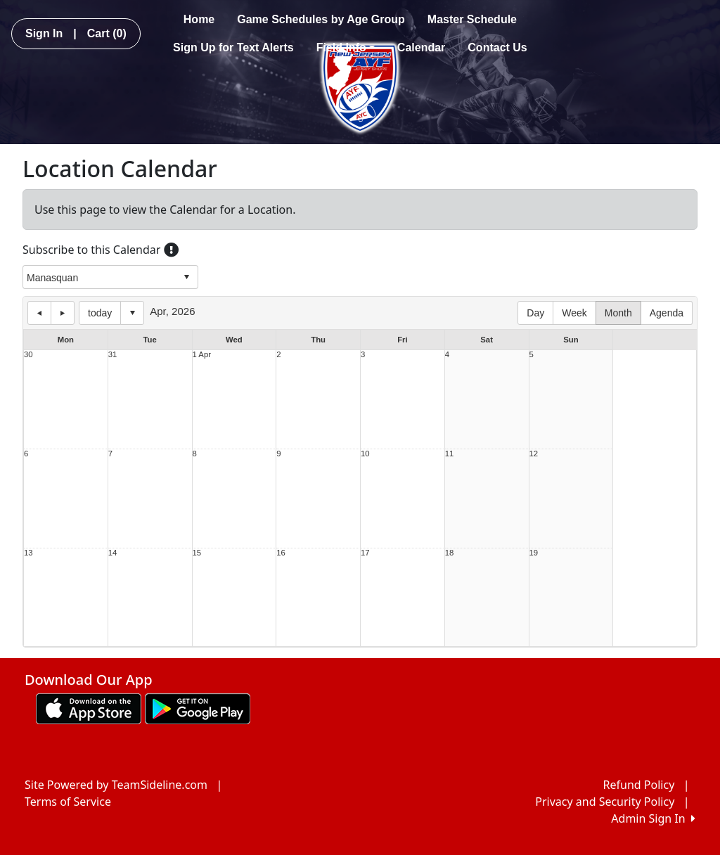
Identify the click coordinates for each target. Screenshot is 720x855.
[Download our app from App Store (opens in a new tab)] (88, 707)
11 (449, 454)
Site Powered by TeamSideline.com (116, 784)
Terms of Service (68, 801)
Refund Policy (639, 784)
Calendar (421, 47)
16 (280, 553)
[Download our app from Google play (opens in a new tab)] (197, 707)
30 (28, 355)
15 (197, 553)
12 (534, 454)
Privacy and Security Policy (604, 801)
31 (112, 355)
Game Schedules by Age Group (321, 19)
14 (112, 553)
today (100, 313)
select (186, 277)
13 (28, 553)
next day (63, 313)
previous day (39, 313)
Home (199, 19)
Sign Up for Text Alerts (233, 47)
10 (365, 454)
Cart (107, 33)
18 (449, 553)
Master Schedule (472, 19)
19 (534, 553)
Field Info (345, 47)
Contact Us (497, 47)
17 (365, 553)
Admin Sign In (653, 818)
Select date (132, 313)
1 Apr (202, 355)
